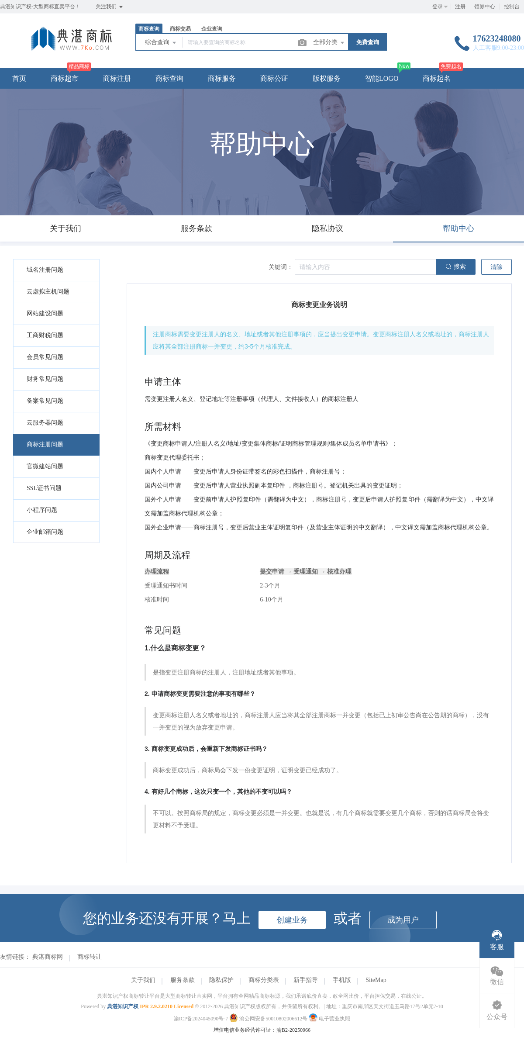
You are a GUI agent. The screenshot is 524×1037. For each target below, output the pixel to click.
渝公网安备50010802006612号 (269, 1019)
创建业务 (292, 920)
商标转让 (89, 957)
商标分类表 (263, 980)
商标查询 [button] (169, 78)
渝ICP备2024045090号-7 (201, 1019)
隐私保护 (221, 980)
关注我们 (110, 7)
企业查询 (211, 29)
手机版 (342, 980)
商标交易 (180, 29)
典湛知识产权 (122, 1006)
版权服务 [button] (327, 78)
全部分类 (329, 43)
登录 (437, 6)
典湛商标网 (47, 957)
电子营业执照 (329, 1019)
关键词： (281, 267)
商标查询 (148, 29)
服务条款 (182, 980)
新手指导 (305, 980)
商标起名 (437, 78)
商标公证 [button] (274, 78)
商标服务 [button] (222, 78)
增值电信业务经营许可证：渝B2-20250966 (262, 1030)
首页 (19, 78)
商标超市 (65, 78)
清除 (496, 267)
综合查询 (161, 43)
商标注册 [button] (117, 78)
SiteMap (375, 980)
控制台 (512, 6)
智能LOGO (381, 78)
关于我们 (143, 980)
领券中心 (484, 6)
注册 (460, 6)
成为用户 (403, 920)
